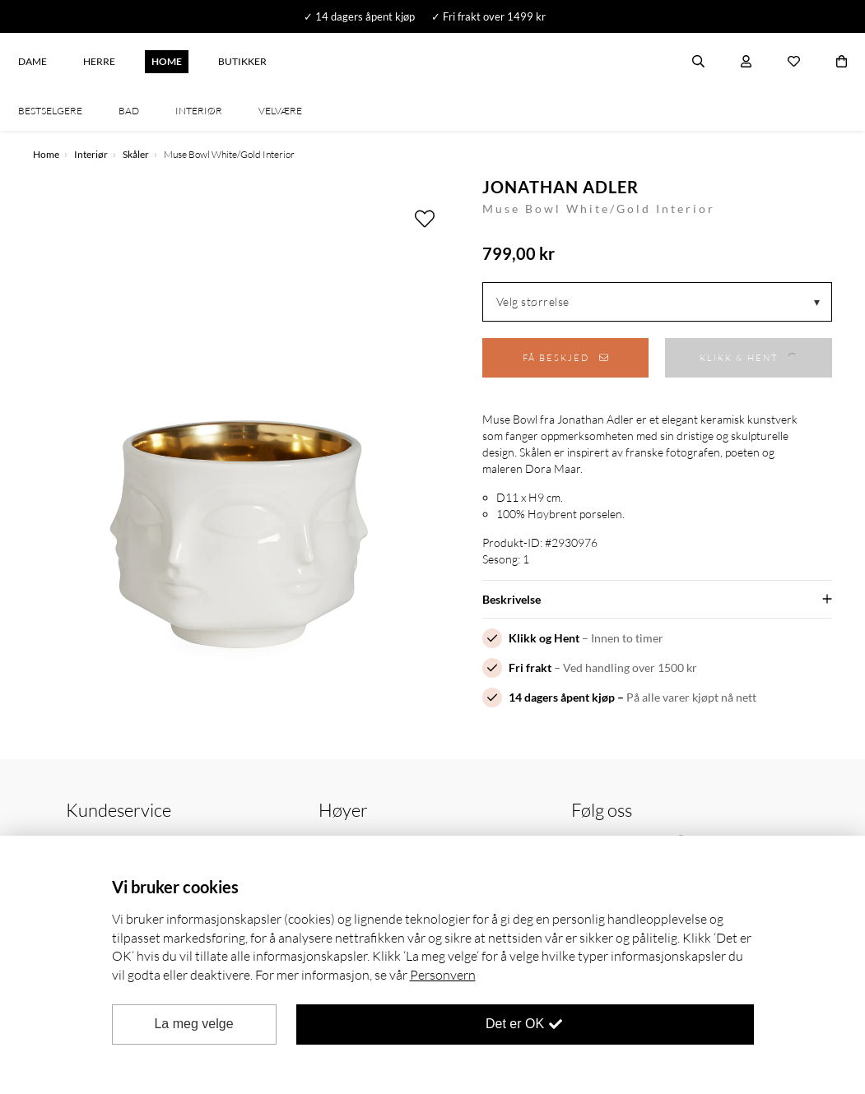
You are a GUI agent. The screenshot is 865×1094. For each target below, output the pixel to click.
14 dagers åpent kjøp (562, 697)
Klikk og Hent (544, 638)
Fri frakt (530, 667)
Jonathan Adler (560, 187)
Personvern (443, 975)
